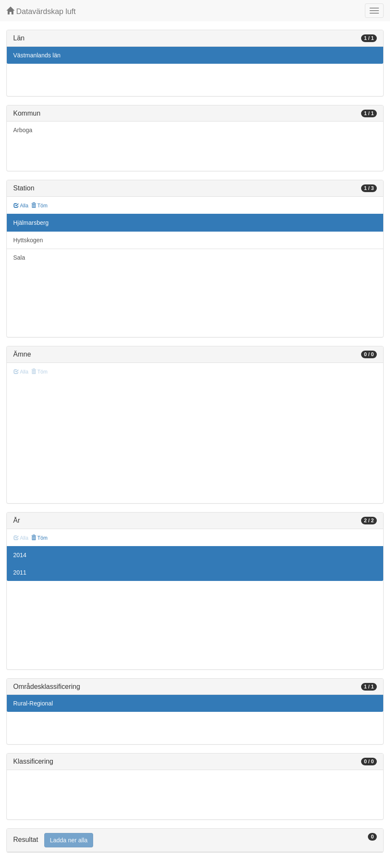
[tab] (195, 840)
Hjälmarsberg (30, 222)
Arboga (22, 130)
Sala (19, 257)
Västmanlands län (36, 55)
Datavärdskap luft (41, 11)
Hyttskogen (28, 240)
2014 (19, 555)
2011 (19, 572)
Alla (21, 206)
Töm (39, 206)
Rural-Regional (33, 703)
